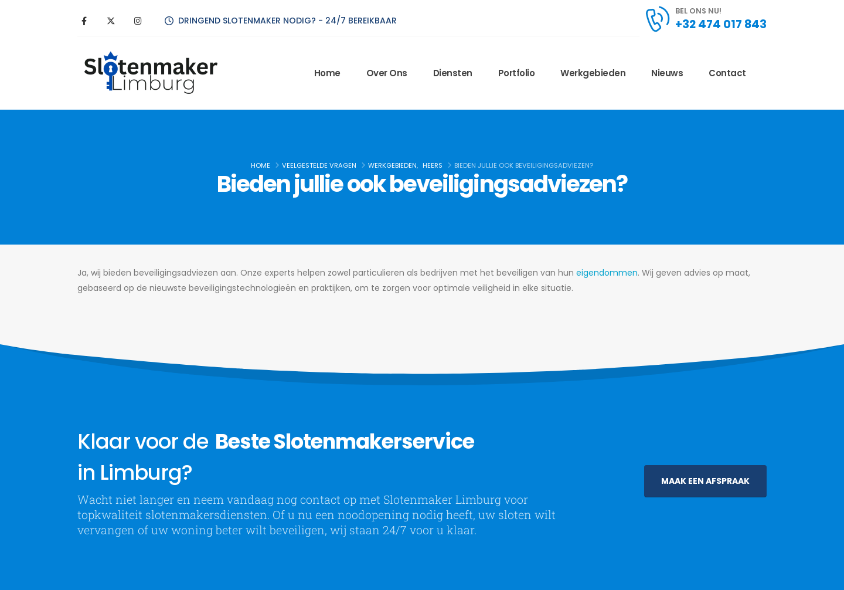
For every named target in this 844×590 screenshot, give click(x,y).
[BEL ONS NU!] (705, 19)
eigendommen (607, 273)
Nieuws (667, 73)
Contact (727, 73)
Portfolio (516, 73)
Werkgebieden (592, 73)
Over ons (386, 73)
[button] (705, 481)
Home (327, 73)
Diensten (452, 73)
